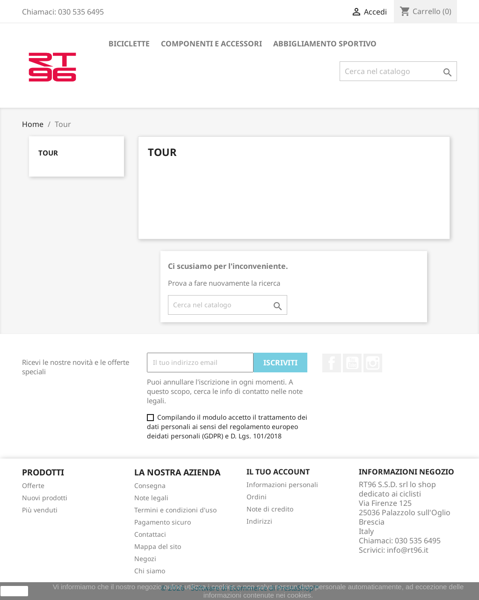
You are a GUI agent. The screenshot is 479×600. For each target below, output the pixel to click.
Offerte (33, 485)
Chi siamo (149, 570)
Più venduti (40, 509)
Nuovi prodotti (44, 497)
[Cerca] (398, 71)
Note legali (151, 497)
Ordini (257, 496)
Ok (14, 591)
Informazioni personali (282, 484)
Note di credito (270, 508)
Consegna (150, 485)
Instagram (372, 363)
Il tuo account (278, 472)
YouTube (352, 363)
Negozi (145, 558)
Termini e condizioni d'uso (175, 509)
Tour (48, 152)
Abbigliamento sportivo (325, 43)
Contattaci (150, 534)
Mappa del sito (157, 546)
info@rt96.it (407, 550)
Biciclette (129, 43)
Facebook (331, 363)
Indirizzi (259, 521)
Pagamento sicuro (162, 522)
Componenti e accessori (211, 43)
